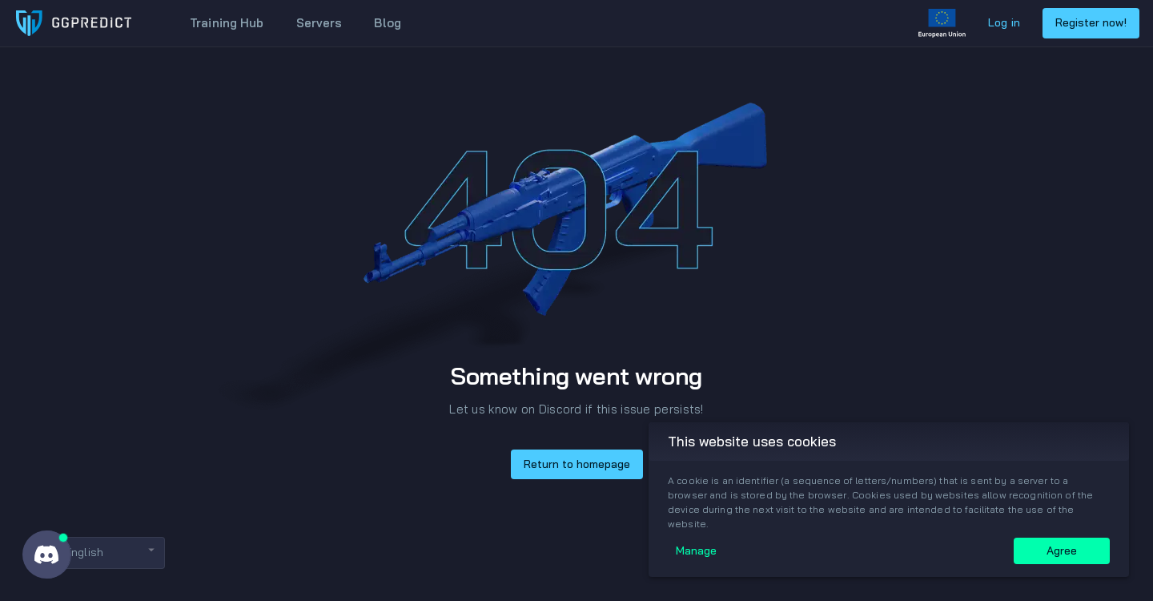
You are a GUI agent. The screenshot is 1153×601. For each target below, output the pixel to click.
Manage (696, 550)
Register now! (1091, 22)
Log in (1004, 22)
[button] (98, 553)
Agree (1062, 550)
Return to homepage (577, 464)
